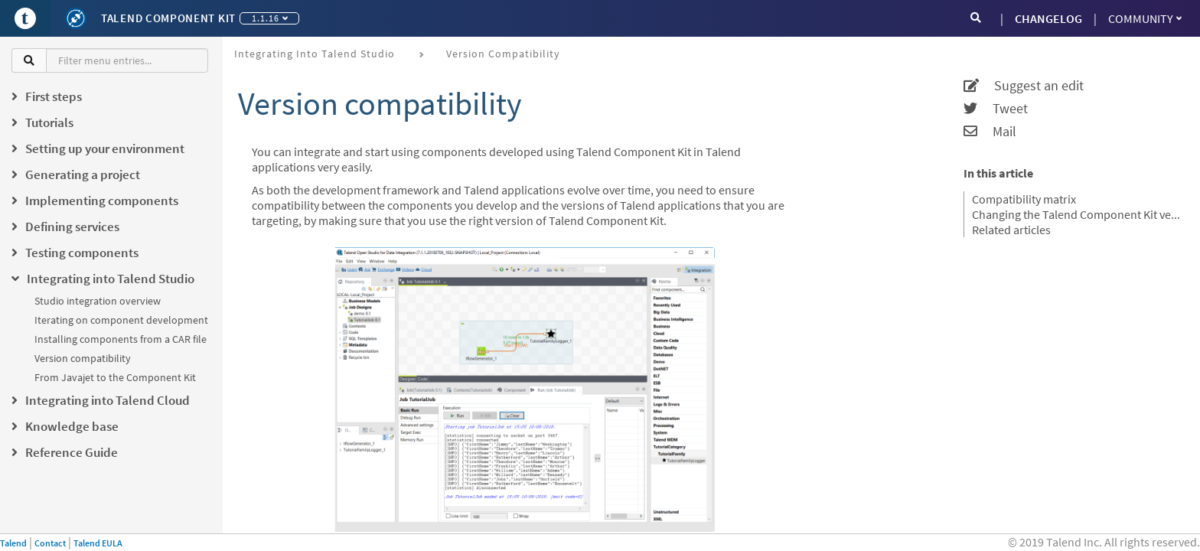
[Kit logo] (76, 18)
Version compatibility (82, 358)
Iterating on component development (121, 320)
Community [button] (1145, 18)
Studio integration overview (97, 301)
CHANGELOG (1048, 18)
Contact (50, 543)
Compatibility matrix (1024, 199)
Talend (13, 543)
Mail (990, 131)
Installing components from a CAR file (120, 339)
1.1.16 (270, 18)
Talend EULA (97, 543)
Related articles (1011, 229)
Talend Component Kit (168, 18)
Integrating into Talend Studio (314, 53)
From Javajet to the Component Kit (115, 377)
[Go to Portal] (25, 18)
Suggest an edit (1024, 85)
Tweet (996, 108)
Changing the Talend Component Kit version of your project (1076, 214)
